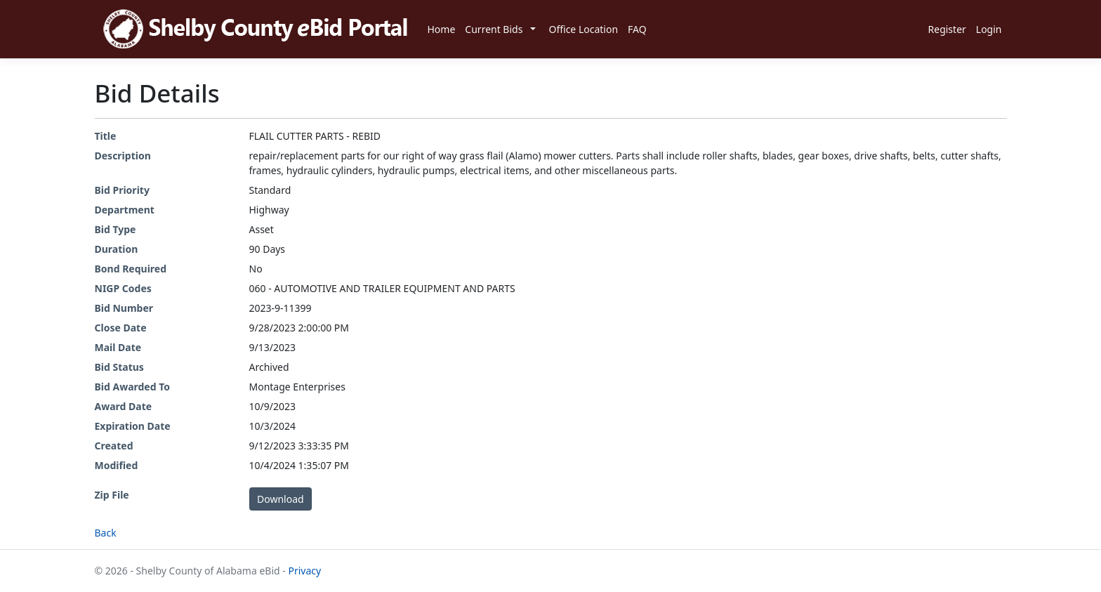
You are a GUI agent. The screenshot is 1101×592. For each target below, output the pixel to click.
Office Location (583, 29)
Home (442, 29)
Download (280, 499)
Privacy (304, 570)
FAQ (637, 29)
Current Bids (493, 29)
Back (106, 532)
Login (989, 29)
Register (947, 29)
